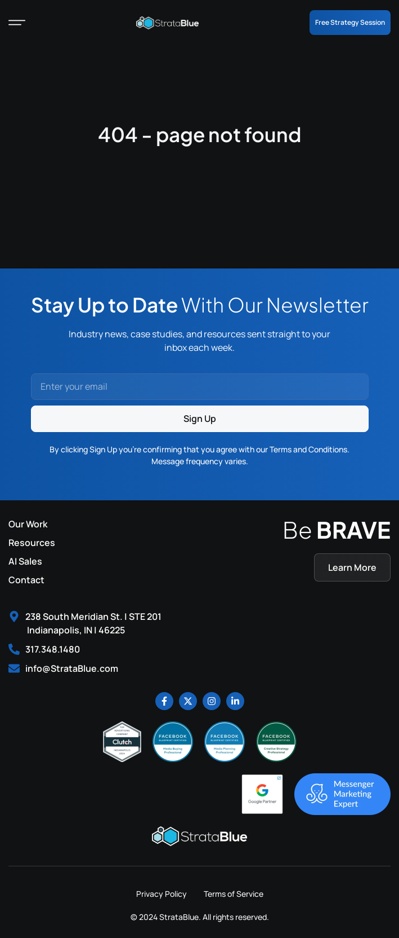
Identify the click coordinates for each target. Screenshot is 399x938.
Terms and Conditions (308, 449)
